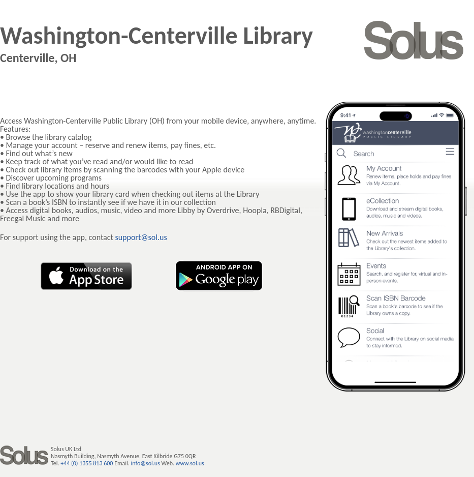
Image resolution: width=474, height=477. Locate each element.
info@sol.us (145, 463)
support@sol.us (141, 237)
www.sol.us (190, 463)
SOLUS (414, 40)
